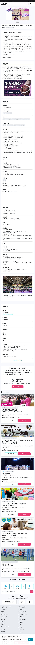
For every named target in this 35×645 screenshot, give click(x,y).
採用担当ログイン (22, 619)
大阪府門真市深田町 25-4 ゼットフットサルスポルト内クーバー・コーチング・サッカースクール (17, 571)
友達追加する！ (17, 386)
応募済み (20, 632)
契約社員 (3, 27)
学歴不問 (4, 125)
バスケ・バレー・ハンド (7, 113)
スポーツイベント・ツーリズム (17, 119)
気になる (11, 420)
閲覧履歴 (20, 624)
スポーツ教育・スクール (10, 501)
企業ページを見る (17, 360)
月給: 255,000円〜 (6, 509)
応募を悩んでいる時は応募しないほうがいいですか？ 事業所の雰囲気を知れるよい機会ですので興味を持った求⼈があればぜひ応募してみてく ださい (17, 372)
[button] (4, 15)
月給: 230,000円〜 (6, 539)
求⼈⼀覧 (3, 619)
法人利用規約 (21, 616)
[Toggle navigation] (33, 3)
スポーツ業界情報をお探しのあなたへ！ (17, 380)
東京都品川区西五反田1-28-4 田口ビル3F (10, 450)
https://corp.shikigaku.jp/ (8, 314)
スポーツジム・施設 (9, 531)
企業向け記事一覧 (22, 611)
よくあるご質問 (4, 614)
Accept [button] (30, 639)
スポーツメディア (27, 119)
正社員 (3, 438)
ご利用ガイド (4, 609)
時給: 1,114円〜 (6, 569)
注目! (3, 471)
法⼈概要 (5, 306)
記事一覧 (3, 621)
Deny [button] (25, 639)
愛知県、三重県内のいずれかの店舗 (9, 511)
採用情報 (3, 631)
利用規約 (3, 611)
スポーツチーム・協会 (10, 27)
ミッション (3, 629)
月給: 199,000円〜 (6, 479)
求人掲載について (22, 609)
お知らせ (3, 624)
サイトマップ (4, 616)
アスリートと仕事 (10, 125)
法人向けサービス (17, 125)
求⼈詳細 (24, 420)
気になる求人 (21, 629)
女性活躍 (22, 125)
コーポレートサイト (5, 626)
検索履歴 (20, 627)
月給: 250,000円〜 (6, 449)
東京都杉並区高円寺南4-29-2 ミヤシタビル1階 (11, 541)
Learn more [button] (4, 642)
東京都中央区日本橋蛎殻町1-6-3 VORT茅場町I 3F (11, 417)
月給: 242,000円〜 (6, 415)
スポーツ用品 (10, 471)
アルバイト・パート (6, 561)
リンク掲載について (23, 614)
